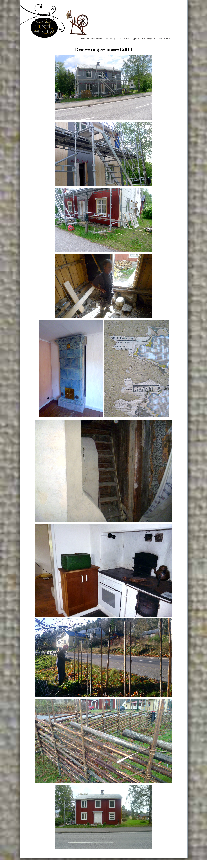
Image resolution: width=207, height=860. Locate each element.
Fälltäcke (158, 38)
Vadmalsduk (123, 38)
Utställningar (111, 38)
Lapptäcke (135, 38)
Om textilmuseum (95, 38)
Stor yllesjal (147, 38)
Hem (83, 38)
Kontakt (167, 38)
